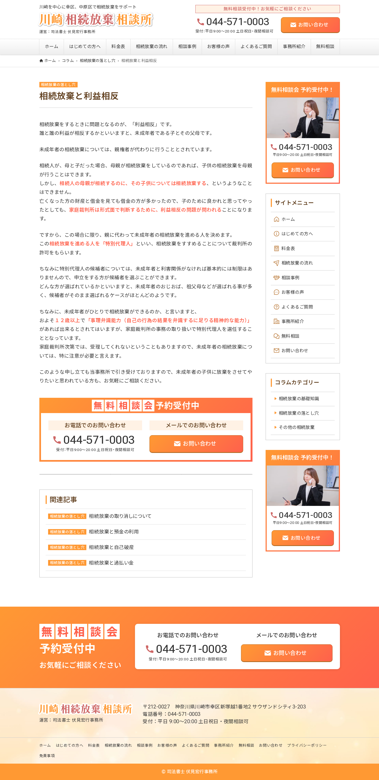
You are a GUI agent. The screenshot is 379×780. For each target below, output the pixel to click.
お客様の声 (292, 292)
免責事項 (47, 756)
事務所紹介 (292, 321)
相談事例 (290, 277)
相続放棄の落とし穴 (58, 84)
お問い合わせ (295, 351)
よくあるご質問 (297, 307)
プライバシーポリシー (307, 745)
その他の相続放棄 (297, 427)
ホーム (288, 219)
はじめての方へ (297, 233)
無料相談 (290, 336)
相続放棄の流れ (297, 263)
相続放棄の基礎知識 (299, 398)
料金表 (288, 248)
